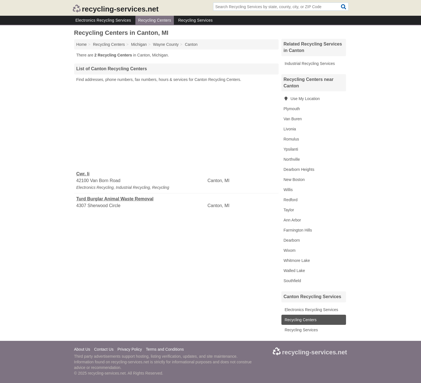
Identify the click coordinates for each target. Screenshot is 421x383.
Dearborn (292, 240)
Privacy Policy (129, 349)
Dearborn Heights (299, 169)
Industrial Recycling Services (309, 63)
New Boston (294, 179)
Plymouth (292, 108)
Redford (291, 200)
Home (81, 44)
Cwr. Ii (83, 173)
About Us (82, 349)
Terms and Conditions (165, 349)
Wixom (290, 250)
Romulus (291, 139)
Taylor (289, 210)
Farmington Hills (298, 230)
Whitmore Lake (297, 260)
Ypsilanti (291, 149)
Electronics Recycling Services (103, 20)
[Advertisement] (176, 126)
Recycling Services (195, 20)
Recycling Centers (154, 20)
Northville (292, 159)
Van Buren (293, 119)
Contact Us (103, 349)
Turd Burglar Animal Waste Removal (115, 198)
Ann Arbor (292, 220)
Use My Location (302, 98)
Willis (288, 189)
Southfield (292, 280)
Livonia (290, 129)
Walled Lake (294, 270)
